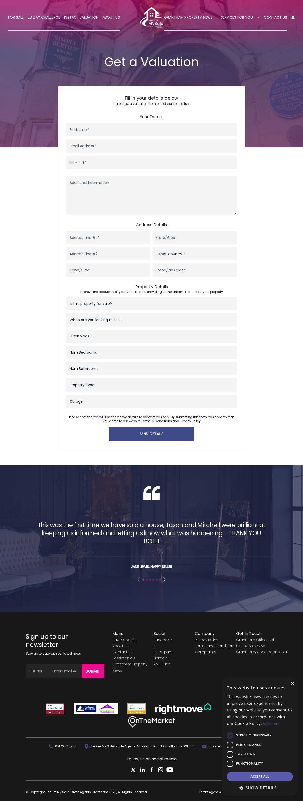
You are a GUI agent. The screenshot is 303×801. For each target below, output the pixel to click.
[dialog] (260, 737)
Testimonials (124, 658)
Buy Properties (125, 639)
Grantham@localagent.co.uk (262, 652)
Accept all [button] (259, 776)
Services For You (240, 17)
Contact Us (275, 17)
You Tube (162, 664)
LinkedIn (161, 658)
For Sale (16, 17)
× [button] (292, 684)
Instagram (163, 652)
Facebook (163, 639)
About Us (111, 17)
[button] (139, 579)
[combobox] (72, 163)
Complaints (205, 652)
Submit (93, 671)
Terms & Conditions (156, 421)
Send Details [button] (151, 433)
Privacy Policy (190, 421)
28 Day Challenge (44, 17)
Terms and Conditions (215, 645)
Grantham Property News (188, 17)
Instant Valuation (81, 17)
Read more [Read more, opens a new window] (271, 724)
